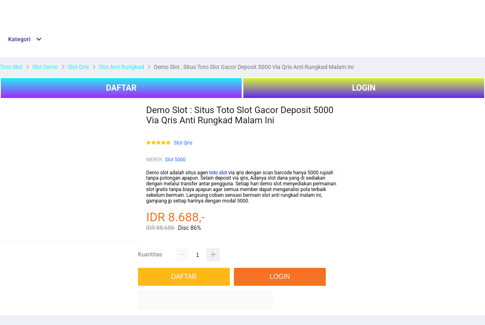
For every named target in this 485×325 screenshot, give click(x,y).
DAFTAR (121, 88)
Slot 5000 (175, 159)
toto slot (218, 173)
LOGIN (364, 88)
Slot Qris (183, 143)
